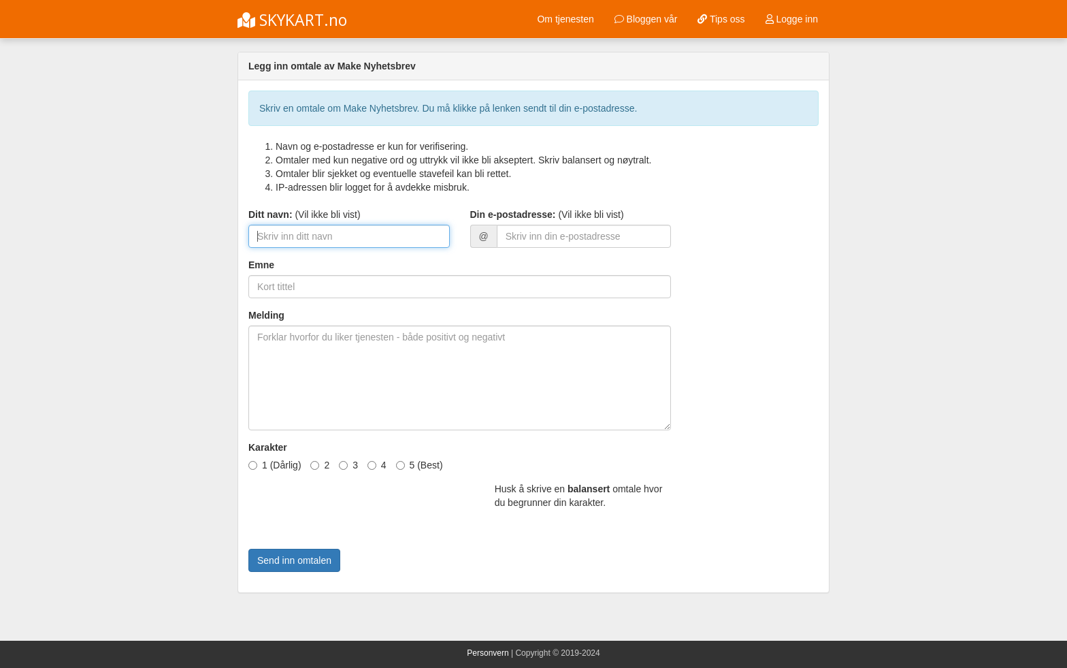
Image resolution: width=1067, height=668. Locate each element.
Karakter (267, 447)
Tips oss (720, 19)
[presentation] (351, 508)
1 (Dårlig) (274, 465)
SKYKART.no (292, 20)
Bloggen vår (646, 19)
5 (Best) (419, 465)
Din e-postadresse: (513, 214)
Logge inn (792, 19)
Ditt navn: (270, 214)
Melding (266, 315)
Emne (261, 264)
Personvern (487, 653)
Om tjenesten (565, 19)
